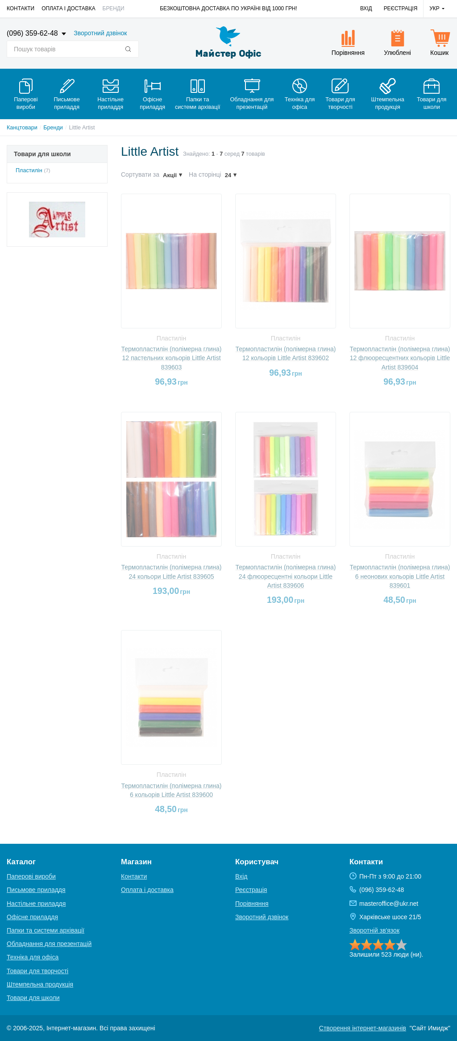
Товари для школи (33, 997)
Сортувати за (140, 174)
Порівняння (252, 903)
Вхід (366, 8)
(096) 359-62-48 (33, 33)
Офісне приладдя (32, 917)
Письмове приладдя (36, 889)
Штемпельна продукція (40, 984)
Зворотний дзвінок (100, 33)
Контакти (20, 8)
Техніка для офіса (32, 957)
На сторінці (205, 174)
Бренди (114, 8)
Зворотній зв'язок (374, 930)
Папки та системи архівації (45, 930)
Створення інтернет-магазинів (362, 1028)
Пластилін (29, 170)
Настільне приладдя (36, 903)
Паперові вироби (31, 876)
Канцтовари (22, 127)
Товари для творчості (37, 971)
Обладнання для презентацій (49, 943)
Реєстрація (401, 8)
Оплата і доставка (68, 8)
